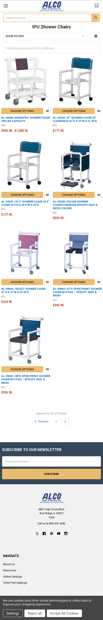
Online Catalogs (12, 576)
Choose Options (22, 111)
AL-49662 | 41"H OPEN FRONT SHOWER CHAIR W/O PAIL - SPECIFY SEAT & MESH (77, 292)
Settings (12, 613)
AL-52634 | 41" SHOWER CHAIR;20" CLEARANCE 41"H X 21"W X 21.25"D (75, 119)
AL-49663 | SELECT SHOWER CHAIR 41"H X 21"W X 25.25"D (23, 290)
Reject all (35, 613)
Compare (47, 111)
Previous (40, 421)
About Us (9, 564)
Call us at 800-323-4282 (51, 523)
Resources (9, 570)
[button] (96, 36)
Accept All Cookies (64, 613)
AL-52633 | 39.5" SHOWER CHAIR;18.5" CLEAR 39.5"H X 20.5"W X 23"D (25, 203)
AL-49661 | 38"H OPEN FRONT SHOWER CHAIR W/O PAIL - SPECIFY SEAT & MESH (25, 379)
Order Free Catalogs (15, 582)
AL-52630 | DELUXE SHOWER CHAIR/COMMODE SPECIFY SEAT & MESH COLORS (75, 205)
